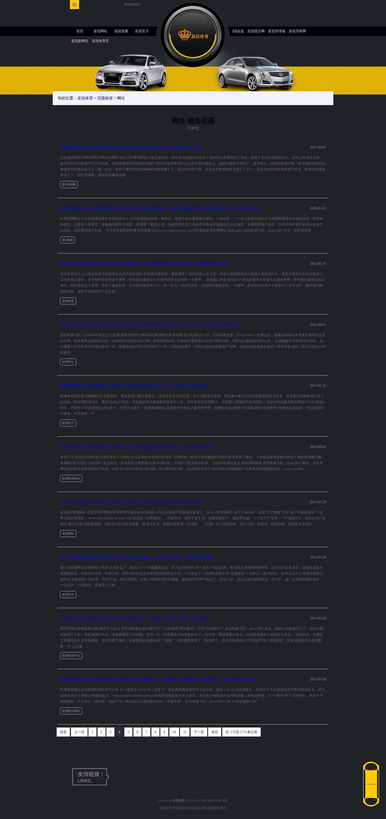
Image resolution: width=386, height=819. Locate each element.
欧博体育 (68, 301)
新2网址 (221, 808)
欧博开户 (68, 423)
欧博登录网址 (71, 478)
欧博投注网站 (71, 711)
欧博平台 (68, 362)
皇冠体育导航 (168, 808)
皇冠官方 (142, 31)
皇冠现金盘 (235, 31)
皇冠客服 (210, 808)
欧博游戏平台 (71, 655)
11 (184, 732)
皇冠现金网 (196, 808)
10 (174, 732)
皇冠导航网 (297, 31)
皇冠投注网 (256, 31)
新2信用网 (69, 184)
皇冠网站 (100, 31)
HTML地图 (221, 800)
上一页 (79, 732)
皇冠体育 (85, 98)
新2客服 (67, 240)
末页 (214, 732)
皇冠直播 (121, 31)
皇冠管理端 (276, 31)
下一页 (199, 732)
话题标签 (105, 98)
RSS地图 (207, 800)
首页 (79, 31)
